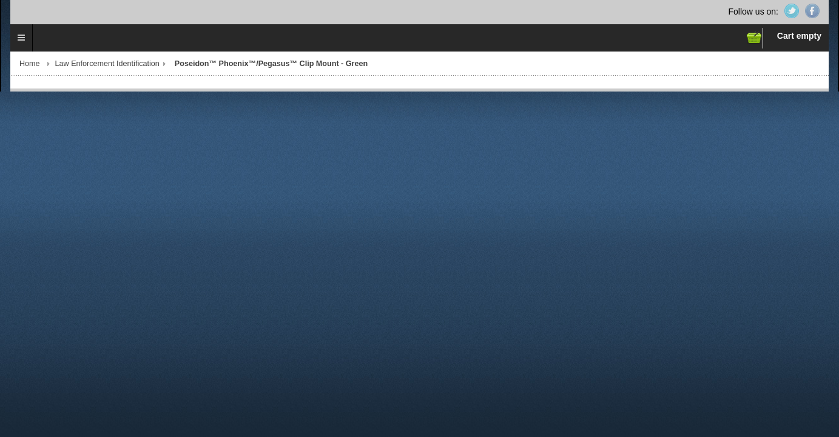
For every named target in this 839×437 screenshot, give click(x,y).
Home (29, 63)
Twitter (791, 11)
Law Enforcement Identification (107, 63)
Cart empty (799, 36)
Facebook (812, 11)
